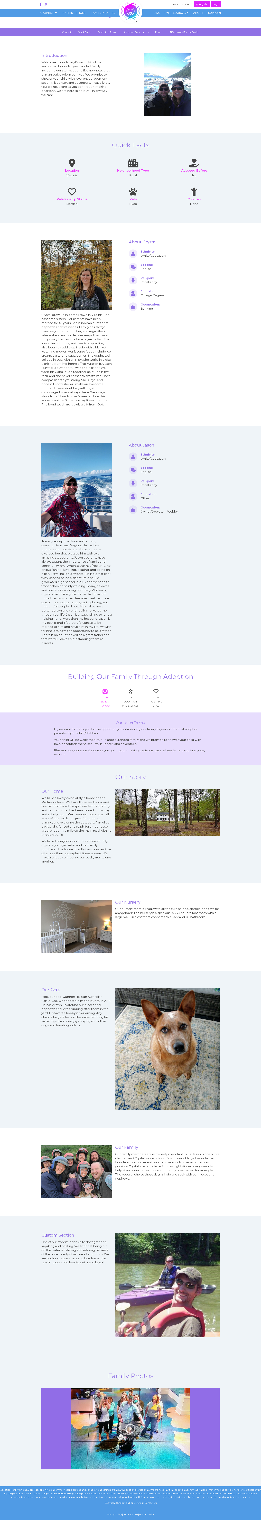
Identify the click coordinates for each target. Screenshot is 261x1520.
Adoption (48, 12)
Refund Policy (146, 1514)
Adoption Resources (171, 12)
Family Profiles (103, 12)
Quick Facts (84, 32)
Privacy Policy (114, 1514)
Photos (159, 32)
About (198, 12)
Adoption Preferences (136, 32)
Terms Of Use (130, 1514)
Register (202, 4)
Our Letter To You (107, 32)
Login (216, 4)
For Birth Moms (74, 12)
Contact (66, 32)
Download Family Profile (184, 32)
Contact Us (150, 1503)
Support (214, 12)
